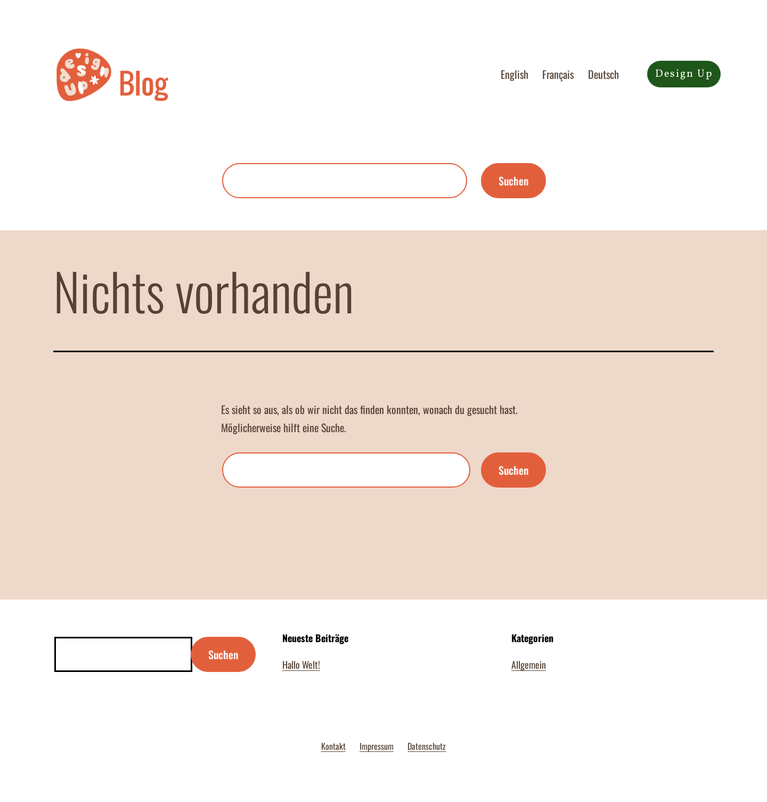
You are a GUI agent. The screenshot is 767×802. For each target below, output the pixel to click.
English (514, 74)
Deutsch (603, 74)
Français (558, 74)
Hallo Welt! (301, 664)
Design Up (684, 74)
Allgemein (528, 664)
